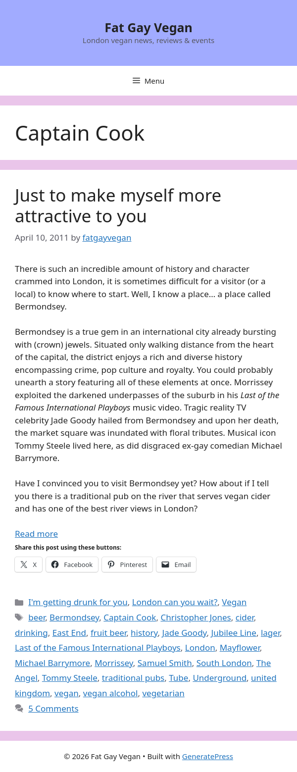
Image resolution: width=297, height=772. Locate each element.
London (200, 647)
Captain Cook (129, 617)
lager (270, 632)
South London (224, 663)
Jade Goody (184, 632)
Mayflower (240, 647)
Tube (178, 677)
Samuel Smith (165, 663)
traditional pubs (133, 677)
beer (36, 617)
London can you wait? (175, 602)
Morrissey (114, 663)
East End (69, 632)
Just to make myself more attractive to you (118, 205)
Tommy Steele (70, 677)
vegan (66, 693)
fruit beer (108, 632)
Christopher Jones (195, 617)
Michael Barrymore (52, 663)
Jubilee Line (233, 632)
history (144, 632)
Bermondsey (74, 617)
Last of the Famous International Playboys (98, 647)
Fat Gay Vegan (148, 27)
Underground (220, 677)
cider (245, 617)
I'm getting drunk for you (78, 602)
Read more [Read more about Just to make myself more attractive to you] (36, 533)
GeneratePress (207, 756)
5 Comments (53, 708)
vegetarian (163, 693)
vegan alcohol (110, 693)
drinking (31, 632)
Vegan (234, 602)
